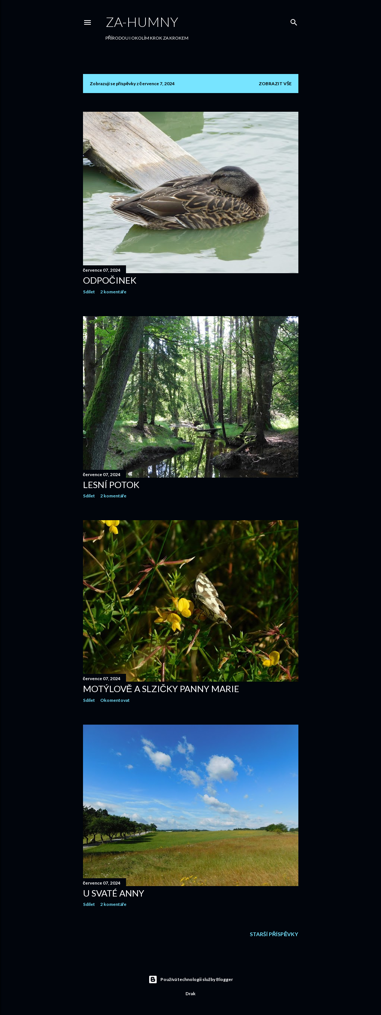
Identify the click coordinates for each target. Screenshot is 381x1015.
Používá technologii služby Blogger (190, 979)
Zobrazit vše (275, 83)
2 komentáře (113, 291)
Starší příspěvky (274, 934)
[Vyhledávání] (293, 20)
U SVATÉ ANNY (113, 893)
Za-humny (141, 21)
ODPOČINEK (109, 280)
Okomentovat (115, 700)
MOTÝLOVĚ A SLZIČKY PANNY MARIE (161, 688)
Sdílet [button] (89, 291)
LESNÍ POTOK (111, 484)
